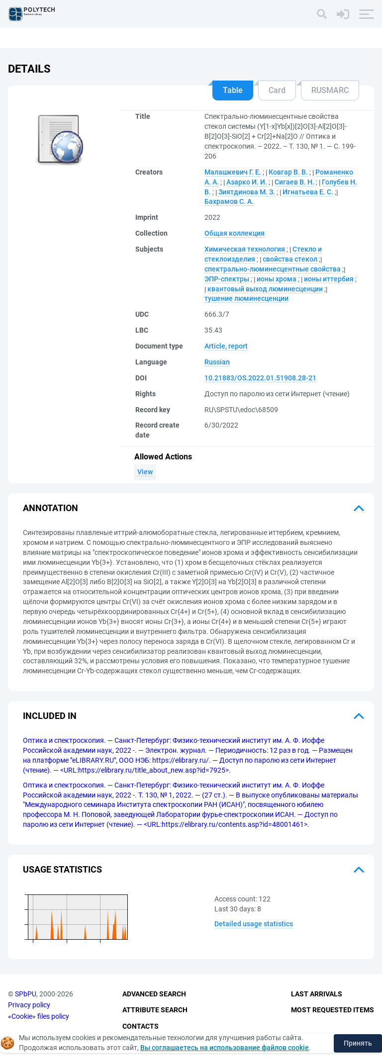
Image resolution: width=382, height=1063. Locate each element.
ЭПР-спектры (226, 279)
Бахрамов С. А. (229, 201)
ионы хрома (276, 279)
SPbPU (25, 994)
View (145, 472)
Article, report (226, 346)
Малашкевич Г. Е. (232, 172)
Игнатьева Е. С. (308, 192)
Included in (50, 715)
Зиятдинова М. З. (246, 192)
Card (277, 90)
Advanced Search (154, 994)
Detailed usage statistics (253, 924)
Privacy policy (29, 1005)
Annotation (50, 508)
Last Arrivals (316, 994)
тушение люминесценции (246, 298)
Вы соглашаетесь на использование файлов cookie (224, 1048)
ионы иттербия (329, 279)
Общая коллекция (234, 233)
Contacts (140, 1026)
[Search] (322, 14)
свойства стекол (290, 259)
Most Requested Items (332, 1010)
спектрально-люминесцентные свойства (272, 269)
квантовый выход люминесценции (265, 289)
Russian (217, 362)
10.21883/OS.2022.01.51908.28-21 (260, 378)
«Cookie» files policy (38, 1016)
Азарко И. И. (246, 182)
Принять (358, 1043)
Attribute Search (155, 1010)
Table (233, 90)
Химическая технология (244, 249)
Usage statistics (62, 869)
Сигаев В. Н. (294, 182)
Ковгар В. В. (288, 172)
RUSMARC (330, 90)
